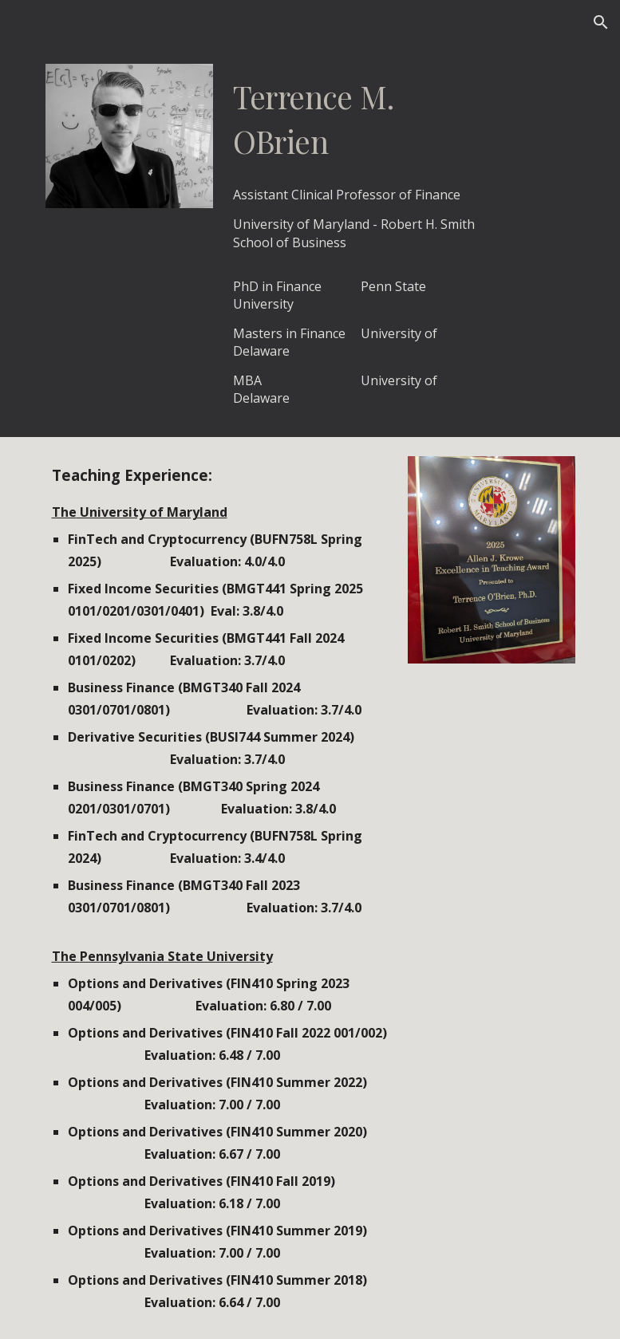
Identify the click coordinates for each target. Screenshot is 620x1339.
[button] (601, 22)
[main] (356, 119)
